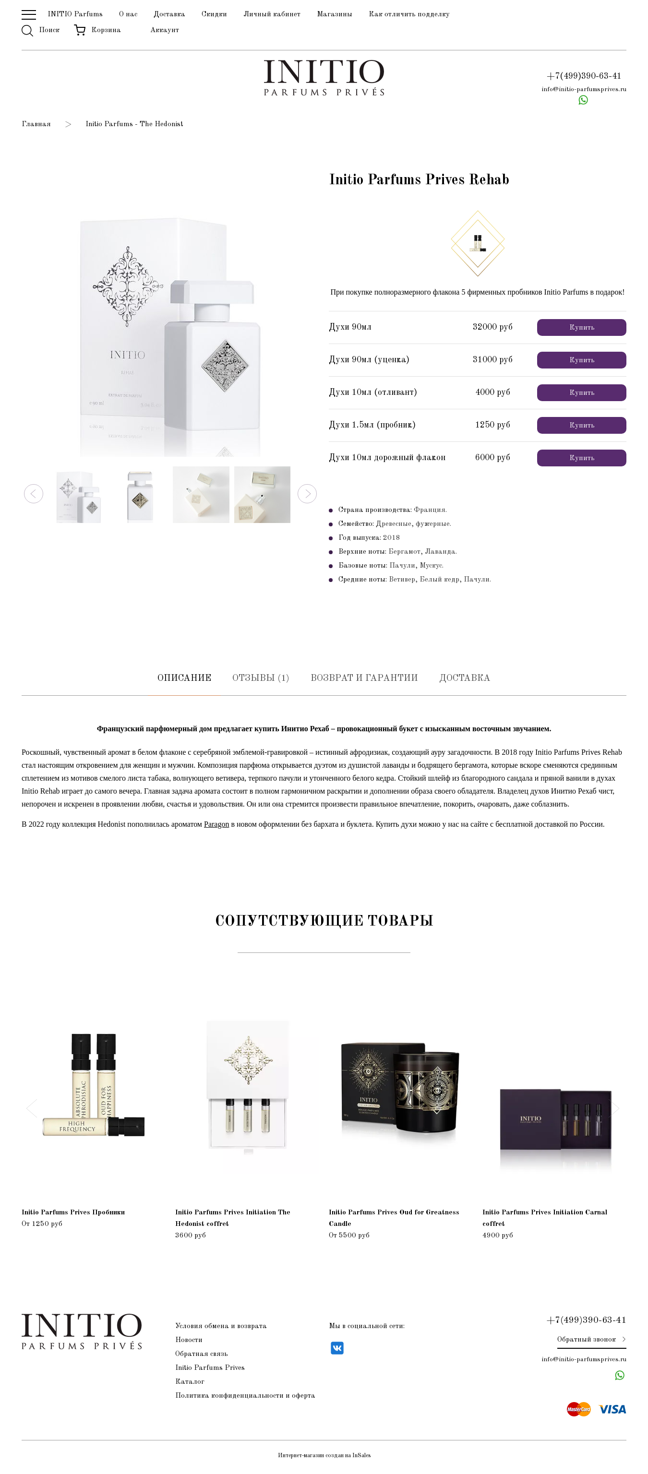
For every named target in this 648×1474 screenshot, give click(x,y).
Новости (189, 1342)
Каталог (189, 1384)
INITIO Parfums (75, 15)
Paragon (216, 826)
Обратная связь (201, 1356)
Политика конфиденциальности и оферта (245, 1398)
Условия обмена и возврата (221, 1328)
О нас (128, 15)
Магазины (334, 15)
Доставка (169, 15)
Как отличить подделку (409, 15)
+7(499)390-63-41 (584, 76)
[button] (33, 494)
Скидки (214, 15)
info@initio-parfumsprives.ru (583, 90)
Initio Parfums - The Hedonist (134, 125)
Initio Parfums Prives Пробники (73, 1215)
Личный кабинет (271, 15)
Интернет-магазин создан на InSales (324, 1459)
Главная (36, 125)
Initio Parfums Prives (210, 1370)
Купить (582, 329)
